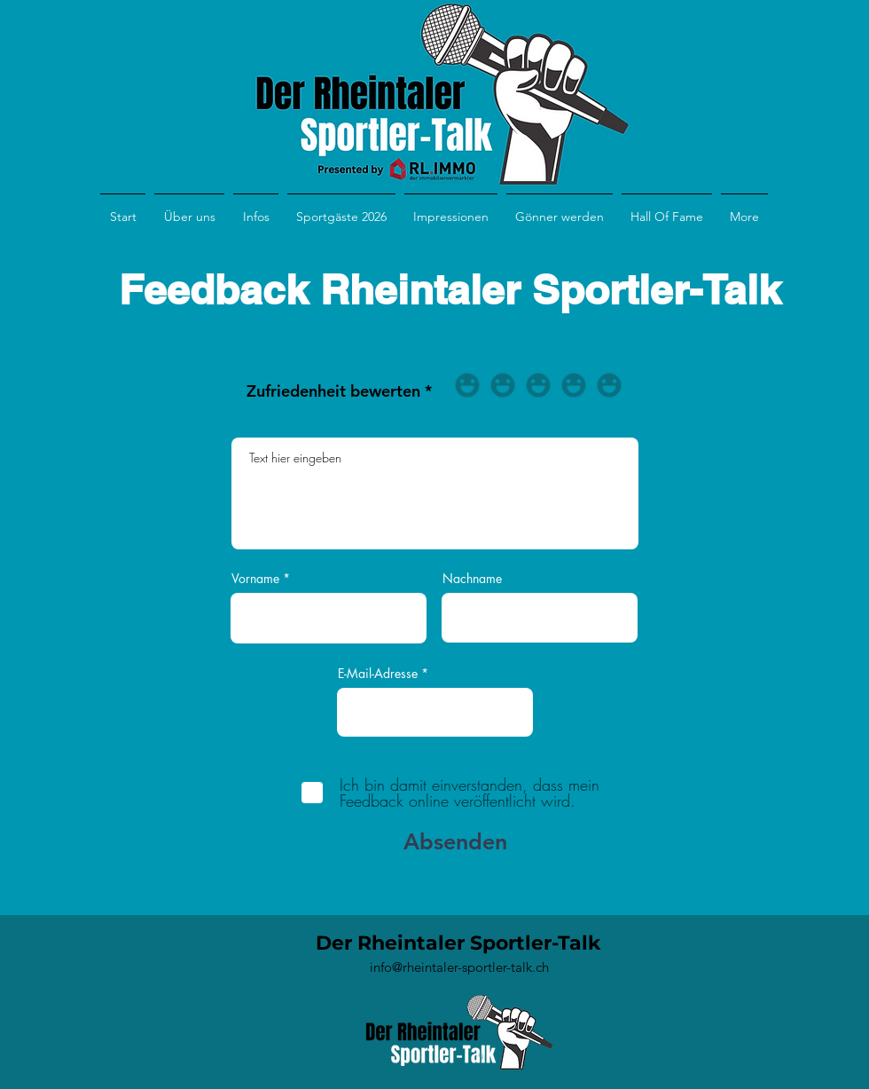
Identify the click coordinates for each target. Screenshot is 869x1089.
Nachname (472, 578)
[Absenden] (451, 841)
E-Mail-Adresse (378, 673)
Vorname (255, 578)
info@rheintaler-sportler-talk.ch (459, 967)
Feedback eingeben (284, 423)
